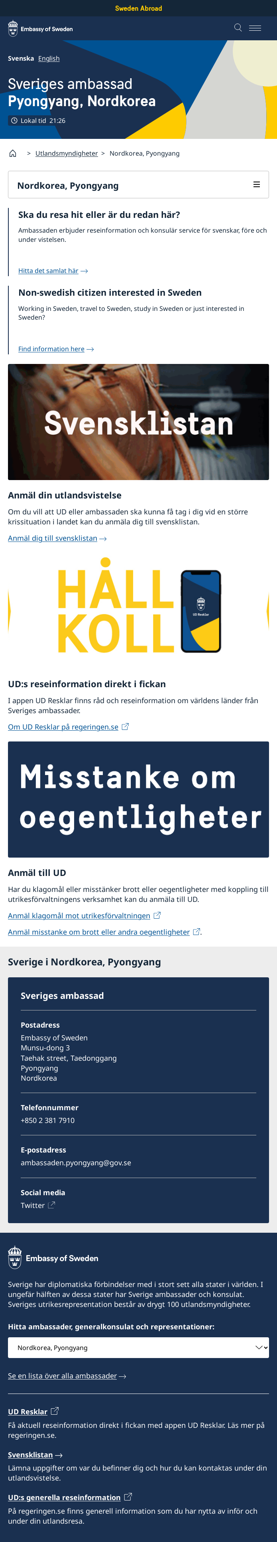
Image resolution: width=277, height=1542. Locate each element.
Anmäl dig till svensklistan (52, 537)
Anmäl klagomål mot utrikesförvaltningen (79, 915)
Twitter (33, 1205)
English (49, 58)
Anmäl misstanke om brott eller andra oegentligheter (99, 932)
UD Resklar (27, 1411)
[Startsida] (16, 153)
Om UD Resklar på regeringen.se (63, 726)
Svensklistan (30, 1454)
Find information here (51, 348)
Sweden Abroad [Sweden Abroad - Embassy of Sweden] (138, 8)
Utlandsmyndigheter (66, 152)
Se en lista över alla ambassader (62, 1375)
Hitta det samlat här (48, 270)
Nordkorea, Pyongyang (68, 185)
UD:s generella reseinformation (64, 1497)
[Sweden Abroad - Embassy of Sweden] (48, 28)
